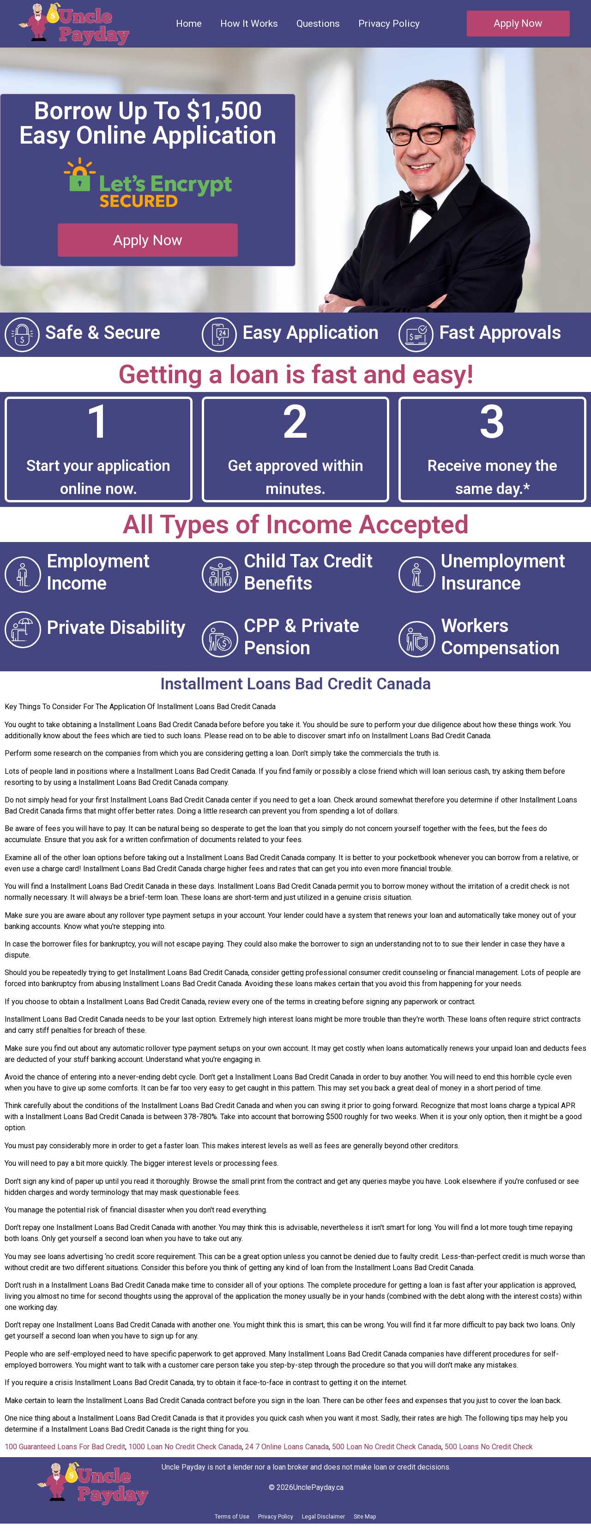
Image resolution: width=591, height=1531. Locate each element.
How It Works (249, 23)
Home (189, 23)
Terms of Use (203, 1520)
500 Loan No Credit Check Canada (386, 1446)
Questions (318, 23)
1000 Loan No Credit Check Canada (185, 1446)
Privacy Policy (389, 23)
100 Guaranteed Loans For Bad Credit (65, 1446)
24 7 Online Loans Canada (287, 1446)
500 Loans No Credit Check (489, 1446)
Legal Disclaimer (335, 1520)
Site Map (395, 1520)
